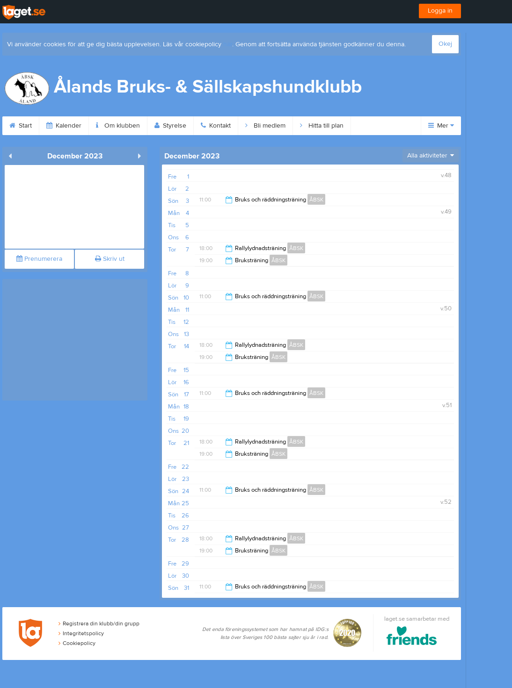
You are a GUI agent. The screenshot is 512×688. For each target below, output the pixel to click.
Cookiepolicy (77, 643)
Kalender (63, 126)
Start (20, 126)
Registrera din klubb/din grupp (99, 623)
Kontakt (216, 126)
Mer (441, 126)
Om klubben (118, 126)
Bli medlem (265, 126)
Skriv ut (109, 259)
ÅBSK (316, 199)
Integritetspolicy (81, 633)
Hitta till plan (322, 126)
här (227, 44)
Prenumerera (39, 259)
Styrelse (170, 126)
